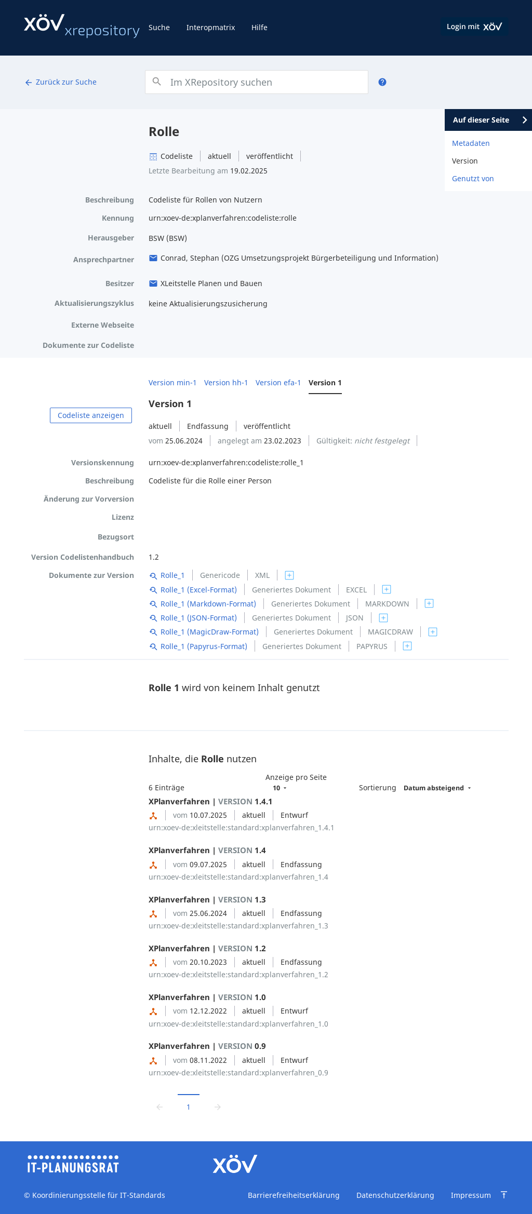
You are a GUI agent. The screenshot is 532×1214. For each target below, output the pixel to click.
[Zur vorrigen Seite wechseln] (159, 1106)
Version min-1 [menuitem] (173, 382)
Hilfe (259, 27)
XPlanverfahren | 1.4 (207, 850)
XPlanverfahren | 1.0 (207, 997)
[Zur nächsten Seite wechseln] (218, 1106)
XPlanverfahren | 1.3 (207, 899)
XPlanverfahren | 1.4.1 (211, 801)
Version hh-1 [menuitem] (226, 382)
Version (465, 161)
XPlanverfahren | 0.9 (207, 1046)
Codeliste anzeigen (91, 415)
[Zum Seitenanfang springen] (504, 1194)
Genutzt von (473, 178)
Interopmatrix (211, 27)
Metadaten (471, 143)
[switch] (289, 575)
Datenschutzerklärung (395, 1195)
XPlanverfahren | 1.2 (207, 948)
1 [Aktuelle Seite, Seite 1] (189, 1107)
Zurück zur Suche (60, 82)
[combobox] (256, 82)
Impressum (471, 1195)
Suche (159, 27)
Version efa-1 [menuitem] (278, 382)
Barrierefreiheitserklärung (294, 1195)
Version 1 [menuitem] (325, 382)
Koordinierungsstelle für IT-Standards (97, 1195)
